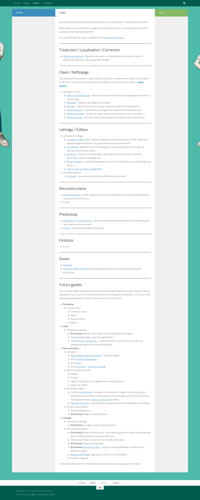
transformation (85, 392)
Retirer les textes (75, 117)
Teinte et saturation (80, 403)
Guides (35, 3)
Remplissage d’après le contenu (86, 355)
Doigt (73, 385)
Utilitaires (67, 265)
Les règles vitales (75, 139)
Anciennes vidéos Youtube (75, 268)
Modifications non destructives (77, 220)
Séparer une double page (78, 95)
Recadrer (71, 106)
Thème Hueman (48, 495)
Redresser (71, 102)
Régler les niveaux (75, 113)
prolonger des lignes (100, 399)
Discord (121, 463)
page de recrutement (114, 37)
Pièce (78, 363)
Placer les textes (74, 161)
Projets (26, 3)
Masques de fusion (91, 447)
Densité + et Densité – (87, 341)
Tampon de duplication (86, 359)
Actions (66, 228)
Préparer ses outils (72, 194)
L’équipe (47, 3)
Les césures (72, 147)
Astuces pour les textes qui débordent (84, 169)
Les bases (71, 176)
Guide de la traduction (73, 56)
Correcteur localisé (96, 366)
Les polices (72, 154)
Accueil (17, 3)
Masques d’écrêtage (80, 454)
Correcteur (81, 366)
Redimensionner (75, 110)
